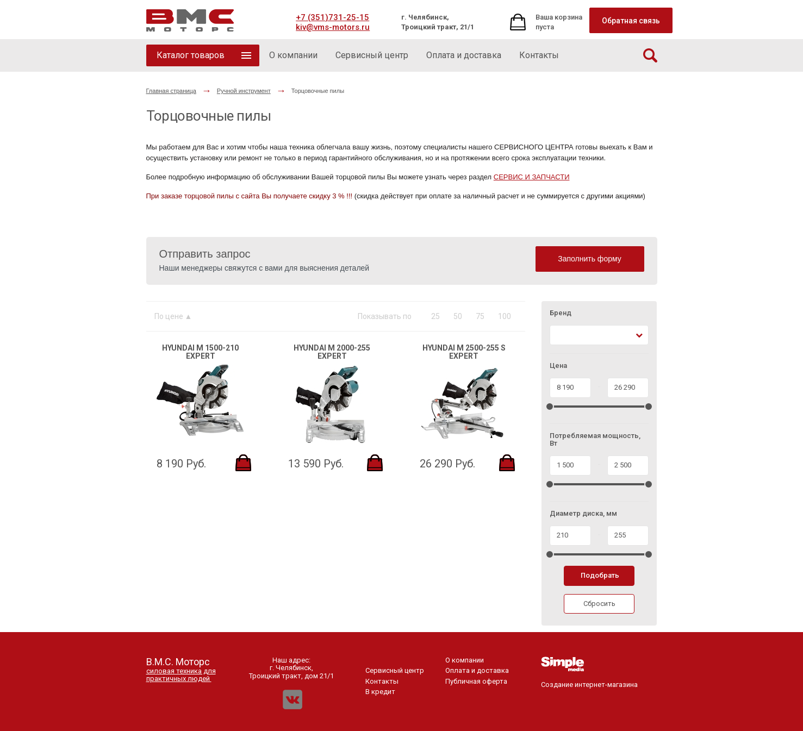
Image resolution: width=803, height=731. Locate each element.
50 (457, 316)
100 (504, 316)
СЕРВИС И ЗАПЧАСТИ (532, 177)
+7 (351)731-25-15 (332, 17)
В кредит (380, 692)
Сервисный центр (394, 670)
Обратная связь (631, 20)
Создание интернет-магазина (589, 681)
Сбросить (599, 603)
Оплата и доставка (477, 670)
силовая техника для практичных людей (181, 675)
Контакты (382, 681)
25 (435, 316)
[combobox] (599, 335)
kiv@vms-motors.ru (333, 27)
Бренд (560, 313)
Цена (558, 366)
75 (480, 316)
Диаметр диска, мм (583, 513)
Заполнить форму (589, 258)
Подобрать (600, 575)
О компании (464, 660)
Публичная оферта (476, 681)
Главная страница (171, 91)
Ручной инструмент (244, 91)
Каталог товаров (191, 55)
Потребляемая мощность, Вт (595, 439)
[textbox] (559, 335)
